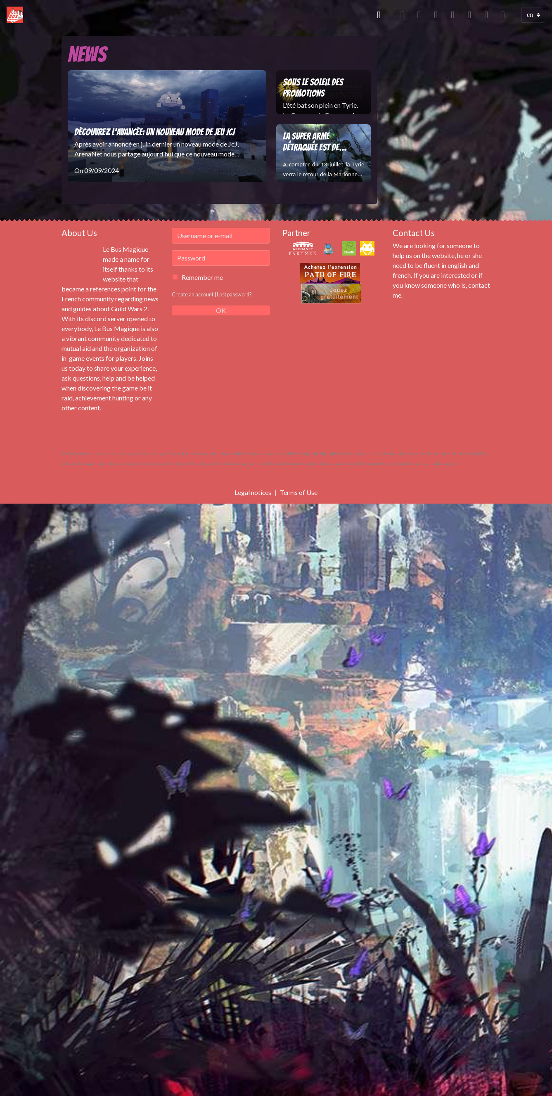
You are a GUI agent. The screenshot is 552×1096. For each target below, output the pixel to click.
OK (221, 310)
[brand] (16, 15)
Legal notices (253, 492)
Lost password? (235, 294)
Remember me (202, 277)
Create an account (192, 294)
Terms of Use (299, 492)
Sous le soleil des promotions (313, 87)
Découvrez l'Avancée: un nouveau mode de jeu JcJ (154, 132)
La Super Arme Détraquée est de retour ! (311, 142)
